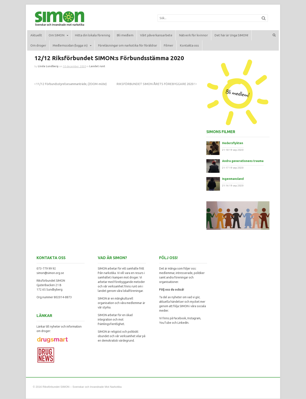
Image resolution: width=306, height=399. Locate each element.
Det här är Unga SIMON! (231, 35)
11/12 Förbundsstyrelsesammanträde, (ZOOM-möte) (70, 84)
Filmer (168, 45)
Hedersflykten (232, 143)
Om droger (38, 45)
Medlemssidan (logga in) (70, 45)
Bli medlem (125, 35)
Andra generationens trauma (243, 161)
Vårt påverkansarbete (156, 35)
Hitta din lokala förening (92, 35)
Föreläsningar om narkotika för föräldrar (127, 45)
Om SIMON (56, 35)
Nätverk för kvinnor (193, 35)
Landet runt (97, 66)
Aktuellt (36, 35)
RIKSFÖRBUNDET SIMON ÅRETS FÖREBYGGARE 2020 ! (156, 84)
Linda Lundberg (48, 66)
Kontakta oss (189, 45)
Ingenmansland (233, 178)
